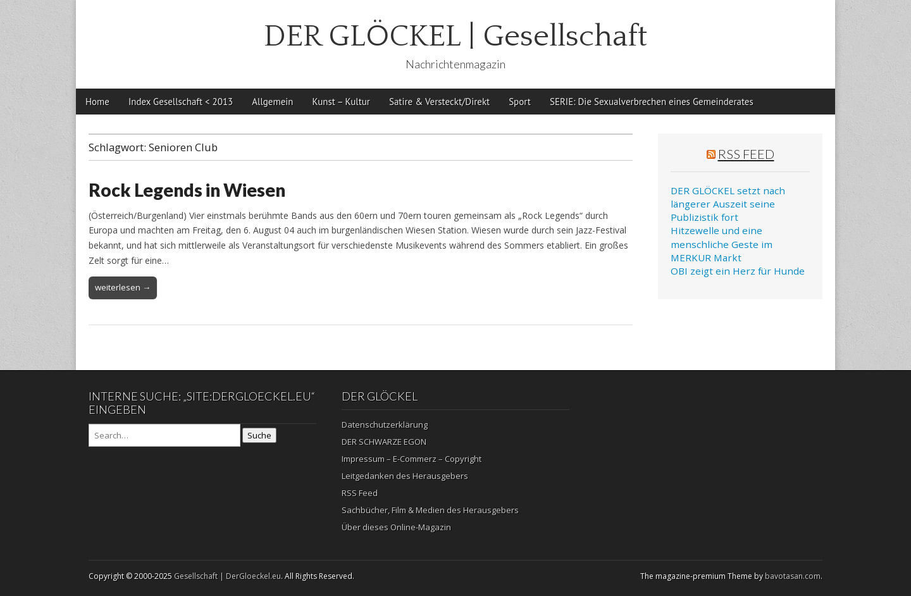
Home (97, 102)
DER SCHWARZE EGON (384, 441)
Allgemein (272, 102)
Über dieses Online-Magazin (396, 527)
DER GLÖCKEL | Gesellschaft (455, 36)
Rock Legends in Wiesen (187, 190)
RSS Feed (746, 153)
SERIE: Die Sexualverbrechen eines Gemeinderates (651, 102)
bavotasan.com (793, 576)
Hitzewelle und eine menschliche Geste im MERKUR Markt (721, 244)
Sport (520, 102)
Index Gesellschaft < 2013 (180, 102)
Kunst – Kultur (341, 102)
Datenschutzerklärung (385, 424)
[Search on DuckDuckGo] (164, 435)
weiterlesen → (123, 287)
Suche (259, 435)
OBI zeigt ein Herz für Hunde (738, 270)
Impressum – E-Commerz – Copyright (411, 458)
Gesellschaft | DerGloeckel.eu (227, 576)
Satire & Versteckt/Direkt (439, 102)
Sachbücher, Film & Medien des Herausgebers (430, 510)
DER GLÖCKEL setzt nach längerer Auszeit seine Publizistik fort (728, 204)
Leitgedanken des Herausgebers (405, 475)
